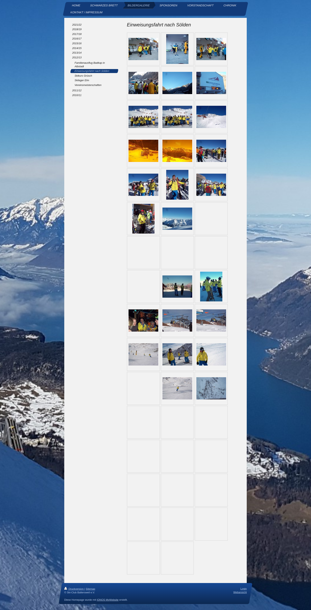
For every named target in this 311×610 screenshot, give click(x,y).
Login (243, 588)
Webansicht (240, 592)
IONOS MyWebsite (108, 599)
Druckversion (74, 588)
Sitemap (90, 588)
